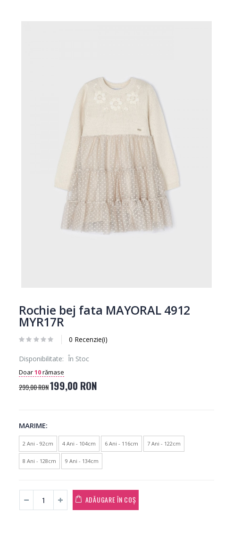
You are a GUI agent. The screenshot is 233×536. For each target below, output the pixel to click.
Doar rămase (41, 372)
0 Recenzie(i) (88, 339)
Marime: (33, 425)
